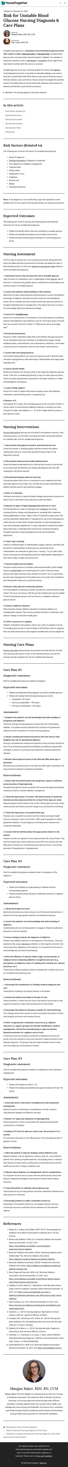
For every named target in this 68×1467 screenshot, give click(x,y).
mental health (15, 570)
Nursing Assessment (13, 119)
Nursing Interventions (13, 124)
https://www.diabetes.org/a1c (50, 1348)
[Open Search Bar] (60, 3)
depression (25, 944)
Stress (11, 184)
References (10, 132)
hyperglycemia (28, 54)
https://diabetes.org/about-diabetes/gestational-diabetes (32, 1259)
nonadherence (21, 314)
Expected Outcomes (13, 115)
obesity (54, 279)
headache (44, 509)
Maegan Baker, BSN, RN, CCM (23, 34)
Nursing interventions (11, 433)
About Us (43, 1463)
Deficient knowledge (17, 161)
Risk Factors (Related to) (15, 111)
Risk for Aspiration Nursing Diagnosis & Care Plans (26, 1430)
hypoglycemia (43, 54)
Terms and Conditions (44, 1456)
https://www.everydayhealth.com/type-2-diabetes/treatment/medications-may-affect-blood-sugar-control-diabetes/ (35, 1295)
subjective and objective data (43, 266)
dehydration (31, 61)
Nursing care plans (10, 650)
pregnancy (43, 61)
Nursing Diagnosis (29, 1427)
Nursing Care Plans (13, 128)
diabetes (57, 70)
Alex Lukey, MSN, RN (19, 42)
